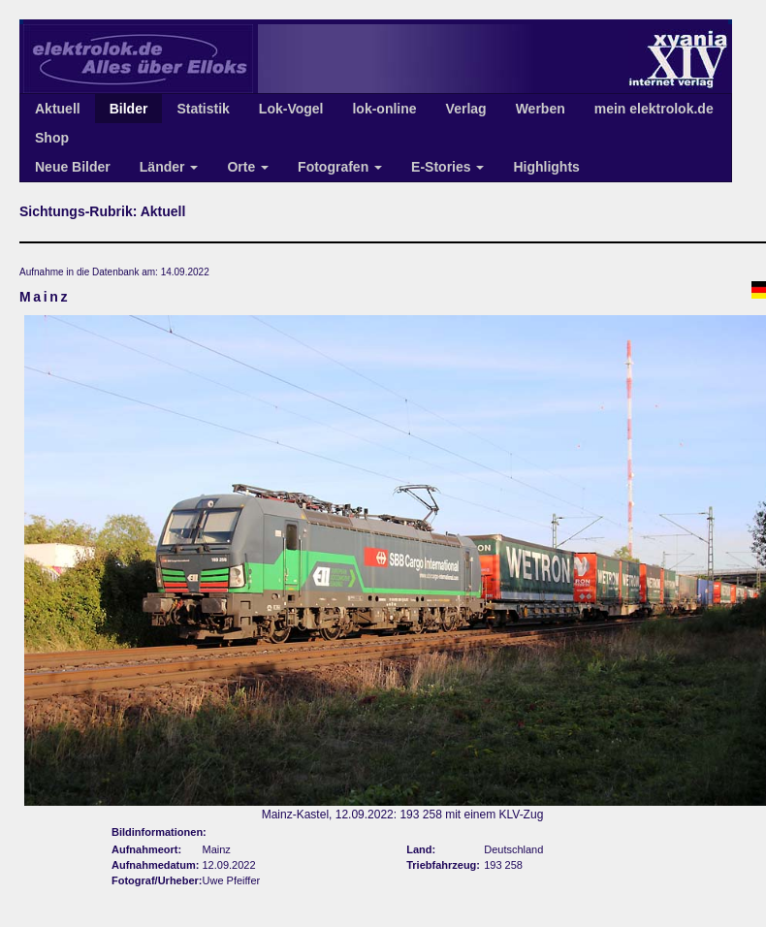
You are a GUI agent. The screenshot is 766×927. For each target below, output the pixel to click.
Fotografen (340, 167)
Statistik (202, 108)
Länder (169, 167)
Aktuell (57, 108)
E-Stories (447, 167)
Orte (248, 167)
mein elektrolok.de (654, 108)
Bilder (129, 108)
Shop (52, 137)
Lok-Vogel (291, 108)
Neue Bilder (73, 167)
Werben (540, 108)
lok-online (384, 108)
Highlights (546, 167)
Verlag (466, 108)
